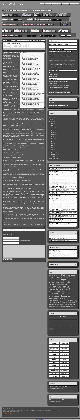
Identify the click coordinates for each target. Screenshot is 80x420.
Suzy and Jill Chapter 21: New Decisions (30, 82)
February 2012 (54, 357)
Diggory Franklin (53, 250)
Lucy (50, 15)
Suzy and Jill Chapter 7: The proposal (30, 64)
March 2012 (64, 354)
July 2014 (54, 351)
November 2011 (64, 357)
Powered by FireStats (40, 419)
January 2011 (65, 368)
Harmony (4, 19)
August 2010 (54, 376)
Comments (14, 413)
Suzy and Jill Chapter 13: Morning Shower (31, 72)
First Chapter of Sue (54, 212)
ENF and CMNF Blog (54, 238)
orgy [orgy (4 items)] (60, 301)
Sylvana (65, 15)
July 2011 (64, 359)
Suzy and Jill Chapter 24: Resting (29, 85)
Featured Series (57, 3)
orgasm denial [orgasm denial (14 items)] (53, 301)
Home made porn (53, 76)
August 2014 (64, 348)
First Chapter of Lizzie (54, 189)
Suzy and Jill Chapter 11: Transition (29, 69)
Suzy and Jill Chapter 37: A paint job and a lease (32, 102)
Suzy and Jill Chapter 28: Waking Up (32, 40)
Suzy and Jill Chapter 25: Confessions (30, 87)
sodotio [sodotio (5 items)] (65, 304)
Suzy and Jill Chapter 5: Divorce (28, 62)
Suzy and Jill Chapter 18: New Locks (29, 78)
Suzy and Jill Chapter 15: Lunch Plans (30, 74)
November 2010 (64, 370)
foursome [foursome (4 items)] (66, 289)
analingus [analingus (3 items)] (51, 275)
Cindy (38, 15)
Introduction (69, 51)
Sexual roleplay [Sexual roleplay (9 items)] (70, 302)
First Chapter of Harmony (55, 174)
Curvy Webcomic (53, 236)
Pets (3, 15)
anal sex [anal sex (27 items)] (57, 275)
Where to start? (74, 3)
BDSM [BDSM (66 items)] (64, 275)
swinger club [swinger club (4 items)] (52, 306)
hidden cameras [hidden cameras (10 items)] (70, 294)
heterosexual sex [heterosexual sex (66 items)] (56, 293)
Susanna (15, 15)
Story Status (66, 3)
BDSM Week (11, 35)
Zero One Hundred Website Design (27, 410)
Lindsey (46, 35)
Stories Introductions (53, 158)
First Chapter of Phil (54, 206)
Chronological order (62, 51)
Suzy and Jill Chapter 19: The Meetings (30, 79)
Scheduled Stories (7, 10)
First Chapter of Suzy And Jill (56, 219)
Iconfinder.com (16, 411)
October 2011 (54, 359)
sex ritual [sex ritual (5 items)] (62, 302)
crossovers (8, 50)
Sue (50, 19)
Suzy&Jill (33, 31)
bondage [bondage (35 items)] (71, 275)
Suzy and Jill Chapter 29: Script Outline (30, 92)
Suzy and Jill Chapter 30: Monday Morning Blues (32, 93)
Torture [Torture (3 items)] (72, 306)
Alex (57, 15)
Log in (4, 414)
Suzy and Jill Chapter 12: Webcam (29, 70)
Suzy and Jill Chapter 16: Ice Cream (29, 75)
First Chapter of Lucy (54, 192)
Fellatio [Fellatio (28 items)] (59, 287)
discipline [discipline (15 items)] (52, 282)
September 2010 (64, 373)
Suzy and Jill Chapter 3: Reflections (29, 58)
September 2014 (54, 348)
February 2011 (54, 368)
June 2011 (54, 362)
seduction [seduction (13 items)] (56, 302)
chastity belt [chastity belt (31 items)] (58, 278)
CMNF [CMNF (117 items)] (67, 277)
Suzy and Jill (30, 19)
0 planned (62, 35)
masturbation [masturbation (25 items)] (54, 299)
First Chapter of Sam (54, 209)
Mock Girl (51, 240)
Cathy (19, 19)
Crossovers (48, 3)
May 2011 (64, 362)
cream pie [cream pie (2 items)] (73, 277)
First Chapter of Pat (53, 198)
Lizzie (6, 15)
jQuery (58, 410)
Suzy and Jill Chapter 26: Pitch (10, 40)
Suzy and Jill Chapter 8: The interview (30, 65)
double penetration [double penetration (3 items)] (60, 282)
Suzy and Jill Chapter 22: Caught (28, 83)
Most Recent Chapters (53, 51)
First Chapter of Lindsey (55, 186)
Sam (47, 15)
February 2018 (64, 343)
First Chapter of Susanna (55, 215)
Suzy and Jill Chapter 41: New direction (30, 105)
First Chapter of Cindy (54, 171)
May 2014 (54, 354)
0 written (68, 35)
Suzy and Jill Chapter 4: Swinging (29, 60)
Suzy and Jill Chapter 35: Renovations (30, 99)
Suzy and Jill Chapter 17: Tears (28, 77)
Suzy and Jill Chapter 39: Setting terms (30, 104)
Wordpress (47, 410)
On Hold (19, 35)
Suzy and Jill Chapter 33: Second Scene (30, 97)
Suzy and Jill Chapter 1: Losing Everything (31, 55)
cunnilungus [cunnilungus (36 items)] (61, 280)
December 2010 (54, 370)
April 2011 (54, 365)
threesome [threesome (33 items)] (65, 306)
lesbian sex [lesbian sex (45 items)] (66, 296)
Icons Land (9, 411)
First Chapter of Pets (54, 203)
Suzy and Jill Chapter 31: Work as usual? (30, 94)
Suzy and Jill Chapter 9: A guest (28, 67)
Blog (60, 31)
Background (65, 31)
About (41, 3)
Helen (50, 35)
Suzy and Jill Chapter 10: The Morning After (31, 68)
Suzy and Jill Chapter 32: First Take (29, 95)
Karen (27, 15)
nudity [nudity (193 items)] (63, 298)
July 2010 (64, 376)
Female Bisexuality (53, 74)
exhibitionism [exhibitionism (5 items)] (60, 284)
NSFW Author (12, 4)
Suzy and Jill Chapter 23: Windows (29, 84)
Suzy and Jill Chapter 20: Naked (28, 80)
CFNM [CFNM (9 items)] (51, 277)
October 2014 (65, 346)
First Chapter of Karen (54, 182)
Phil (44, 15)
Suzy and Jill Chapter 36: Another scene (30, 100)
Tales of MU (52, 254)
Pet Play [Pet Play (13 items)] (69, 301)
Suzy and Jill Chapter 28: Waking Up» (33, 224)
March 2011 (64, 365)
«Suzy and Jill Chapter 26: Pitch (12, 224)
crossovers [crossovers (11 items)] (52, 280)
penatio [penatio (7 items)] (64, 301)
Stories (50, 121)
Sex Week (4, 35)
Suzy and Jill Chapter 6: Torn (27, 63)
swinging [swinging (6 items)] (58, 306)
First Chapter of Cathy (54, 168)
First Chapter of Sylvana (55, 223)
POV (50, 31)
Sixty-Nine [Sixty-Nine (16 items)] (52, 304)
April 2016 (54, 346)
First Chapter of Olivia (54, 195)
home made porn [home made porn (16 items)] (54, 296)
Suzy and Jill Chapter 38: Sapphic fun (30, 103)
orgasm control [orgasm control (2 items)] (70, 298)
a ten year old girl (60, 64)
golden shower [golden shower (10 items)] (60, 291)
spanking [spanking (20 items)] (71, 304)
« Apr (55, 332)
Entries (8, 413)
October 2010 (54, 373)
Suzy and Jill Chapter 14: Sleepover (29, 73)
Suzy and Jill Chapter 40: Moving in (29, 59)
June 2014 (64, 351)
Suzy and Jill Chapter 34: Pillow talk (29, 98)
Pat (30, 15)
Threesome (51, 72)
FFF (54, 410)
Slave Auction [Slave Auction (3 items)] (60, 304)
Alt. (15, 35)
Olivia (10, 15)
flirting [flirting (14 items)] (61, 289)
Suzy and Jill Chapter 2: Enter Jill (29, 57)
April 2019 (54, 343)
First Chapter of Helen (54, 179)
